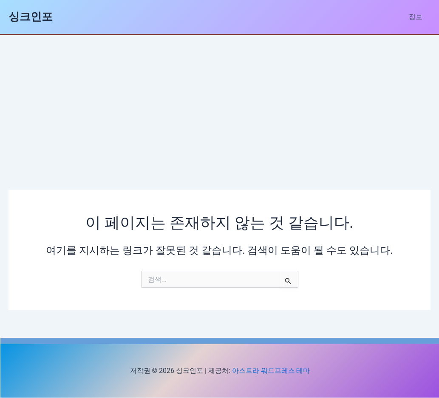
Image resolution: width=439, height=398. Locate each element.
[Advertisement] (219, 98)
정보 (417, 17)
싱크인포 (30, 16)
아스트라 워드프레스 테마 (271, 371)
